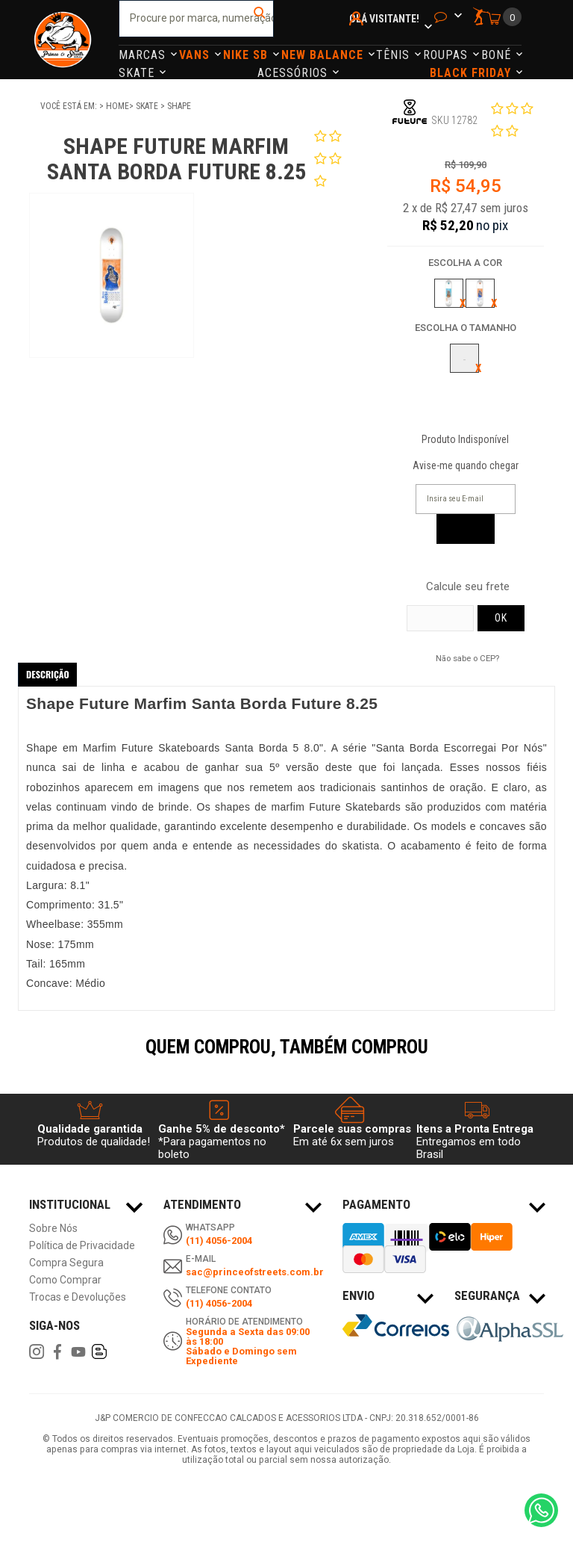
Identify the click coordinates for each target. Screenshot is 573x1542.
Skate (138, 73)
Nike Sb (247, 55)
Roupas (447, 55)
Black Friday (472, 73)
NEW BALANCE (324, 55)
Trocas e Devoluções (77, 1297)
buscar (261, 18)
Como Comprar (65, 1280)
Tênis (394, 55)
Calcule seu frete (468, 586)
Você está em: (69, 106)
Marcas (144, 55)
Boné (498, 55)
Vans (196, 55)
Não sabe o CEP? (467, 658)
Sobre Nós (53, 1228)
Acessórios (294, 73)
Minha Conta (358, 38)
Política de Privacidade (82, 1245)
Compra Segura (66, 1263)
